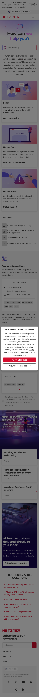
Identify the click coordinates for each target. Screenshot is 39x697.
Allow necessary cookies (19, 366)
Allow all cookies (19, 360)
